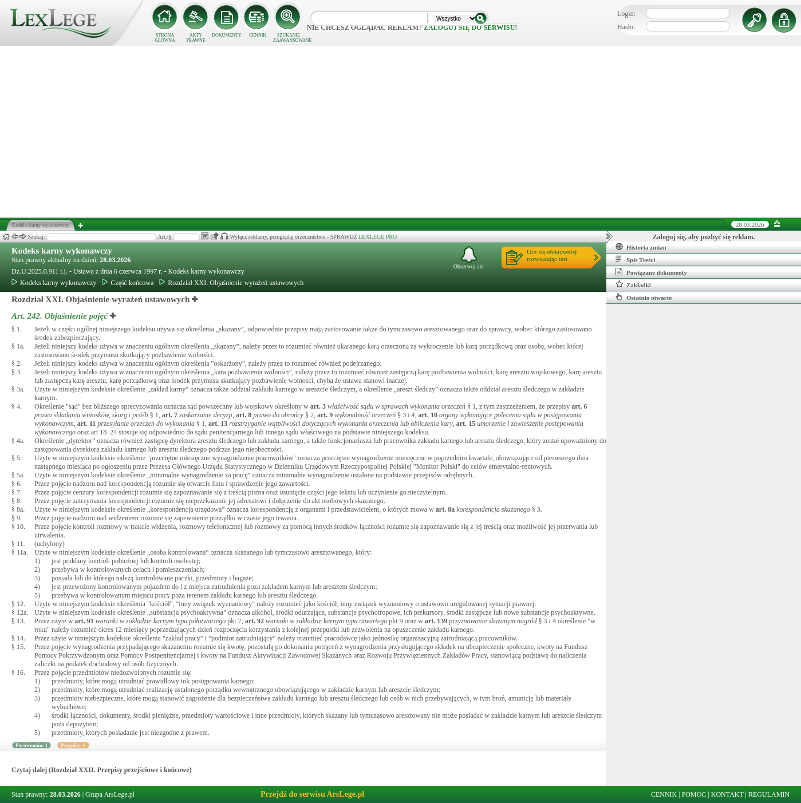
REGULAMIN (769, 794)
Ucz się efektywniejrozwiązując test (552, 255)
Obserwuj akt (468, 258)
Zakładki (633, 284)
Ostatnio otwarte (643, 297)
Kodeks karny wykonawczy (61, 250)
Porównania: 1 (31, 745)
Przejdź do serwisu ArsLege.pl (312, 794)
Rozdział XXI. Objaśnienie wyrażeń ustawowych (231, 283)
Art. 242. (60, 316)
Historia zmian (640, 247)
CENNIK (257, 35)
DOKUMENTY (227, 35)
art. (318, 406)
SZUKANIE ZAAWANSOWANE (288, 38)
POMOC (694, 794)
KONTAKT (727, 794)
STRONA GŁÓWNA (165, 38)
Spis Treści (635, 259)
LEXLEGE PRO (377, 237)
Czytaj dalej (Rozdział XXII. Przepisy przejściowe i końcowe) (101, 770)
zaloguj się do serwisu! (470, 27)
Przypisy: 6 (73, 745)
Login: (626, 14)
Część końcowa (127, 283)
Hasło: (626, 27)
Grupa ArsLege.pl (110, 794)
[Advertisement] (400, 132)
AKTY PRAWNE (195, 38)
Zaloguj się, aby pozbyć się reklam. (704, 237)
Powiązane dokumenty (651, 272)
